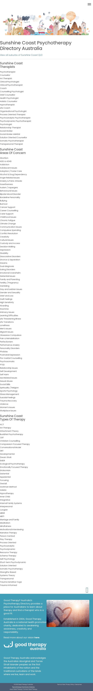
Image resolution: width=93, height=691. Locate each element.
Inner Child (5, 496)
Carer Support (6, 213)
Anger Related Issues (10, 177)
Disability (4, 253)
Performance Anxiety (10, 345)
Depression (5, 249)
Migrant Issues (6, 331)
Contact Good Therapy (30, 689)
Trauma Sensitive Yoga (11, 582)
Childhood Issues (8, 217)
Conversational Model (10, 447)
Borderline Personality (10, 197)
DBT (2, 450)
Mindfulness (5, 526)
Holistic (3, 490)
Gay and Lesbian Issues (11, 289)
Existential (4, 473)
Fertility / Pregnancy (9, 282)
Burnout (3, 204)
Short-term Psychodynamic (13, 562)
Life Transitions (7, 322)
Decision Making (7, 246)
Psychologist (6, 124)
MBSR (2, 513)
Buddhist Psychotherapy (11, 434)
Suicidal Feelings (7, 397)
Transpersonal (7, 578)
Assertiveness (6, 184)
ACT (2, 424)
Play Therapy (6, 539)
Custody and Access (10, 243)
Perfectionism (6, 341)
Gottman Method (8, 486)
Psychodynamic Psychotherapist (15, 121)
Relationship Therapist (10, 127)
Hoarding (4, 305)
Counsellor (5, 75)
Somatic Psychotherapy (11, 568)
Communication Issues (11, 227)
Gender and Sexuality (10, 292)
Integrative (5, 500)
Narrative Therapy (8, 532)
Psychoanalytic (7, 545)
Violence (4, 404)
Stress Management (9, 394)
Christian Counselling (10, 440)
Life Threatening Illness (10, 318)
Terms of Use (61, 684)
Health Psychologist (9, 98)
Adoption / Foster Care (11, 171)
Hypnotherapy (7, 493)
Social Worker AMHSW (10, 134)
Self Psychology (7, 559)
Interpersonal (6, 506)
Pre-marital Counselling (11, 358)
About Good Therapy (16, 689)
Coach (3, 88)
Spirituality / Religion (9, 387)
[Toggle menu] (89, 4)
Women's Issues (7, 407)
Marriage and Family (9, 519)
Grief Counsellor (7, 94)
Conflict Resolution (9, 233)
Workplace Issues (8, 410)
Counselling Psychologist (12, 91)
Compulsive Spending (10, 230)
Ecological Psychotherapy (12, 463)
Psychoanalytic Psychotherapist (15, 117)
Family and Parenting (10, 279)
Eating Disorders (7, 269)
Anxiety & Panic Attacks (11, 181)
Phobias (4, 351)
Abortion (4, 158)
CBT (2, 437)
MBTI (2, 516)
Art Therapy (5, 427)
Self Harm (4, 374)
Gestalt (3, 483)
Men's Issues (6, 328)
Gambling (4, 286)
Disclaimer (78, 684)
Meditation (5, 523)
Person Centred (7, 536)
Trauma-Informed (8, 585)
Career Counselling (9, 210)
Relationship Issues (9, 368)
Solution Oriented (8, 565)
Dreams (3, 263)
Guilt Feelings (6, 299)
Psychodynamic (7, 549)
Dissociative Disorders (10, 256)
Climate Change (8, 223)
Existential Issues (7, 276)
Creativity (4, 236)
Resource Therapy (8, 552)
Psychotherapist (7, 71)
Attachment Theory (9, 431)
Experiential (5, 477)
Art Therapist (6, 78)
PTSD (2, 364)
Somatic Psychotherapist (12, 140)
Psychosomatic (7, 361)
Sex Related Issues (8, 377)
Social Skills (5, 384)
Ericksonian (5, 470)
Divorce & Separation (10, 259)
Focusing (4, 480)
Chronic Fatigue (7, 220)
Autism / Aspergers (9, 187)
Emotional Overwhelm (10, 272)
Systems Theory (7, 575)
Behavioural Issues (8, 190)
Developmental (7, 454)
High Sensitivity (7, 302)
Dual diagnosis (7, 266)
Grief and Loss (6, 295)
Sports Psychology (9, 391)
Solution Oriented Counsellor (13, 137)
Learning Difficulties (9, 315)
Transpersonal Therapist (11, 144)
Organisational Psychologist (13, 111)
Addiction (4, 164)
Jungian (4, 509)
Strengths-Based (8, 572)
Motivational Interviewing (11, 529)
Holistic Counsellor (8, 101)
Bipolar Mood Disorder (10, 194)
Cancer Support (7, 207)
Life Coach (5, 108)
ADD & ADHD (6, 161)
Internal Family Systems (11, 503)
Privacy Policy (70, 684)
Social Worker (6, 131)
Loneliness (5, 325)
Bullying (3, 200)
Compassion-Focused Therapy (15, 444)
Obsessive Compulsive (10, 335)
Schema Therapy (8, 555)
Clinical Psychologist (9, 81)
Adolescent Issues (8, 167)
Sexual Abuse (6, 381)
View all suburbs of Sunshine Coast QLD (21, 54)
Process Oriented (8, 542)
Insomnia (4, 309)
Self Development (8, 371)
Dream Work (5, 457)
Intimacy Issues (7, 312)
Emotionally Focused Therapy (14, 467)
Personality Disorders (9, 348)
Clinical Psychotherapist (11, 85)
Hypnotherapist (7, 104)
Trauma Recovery (8, 400)
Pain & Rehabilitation (9, 338)
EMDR (2, 460)
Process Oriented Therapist (12, 114)
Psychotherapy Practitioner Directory (23, 687)
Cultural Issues (7, 240)
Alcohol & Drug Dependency (13, 174)
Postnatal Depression (10, 354)
